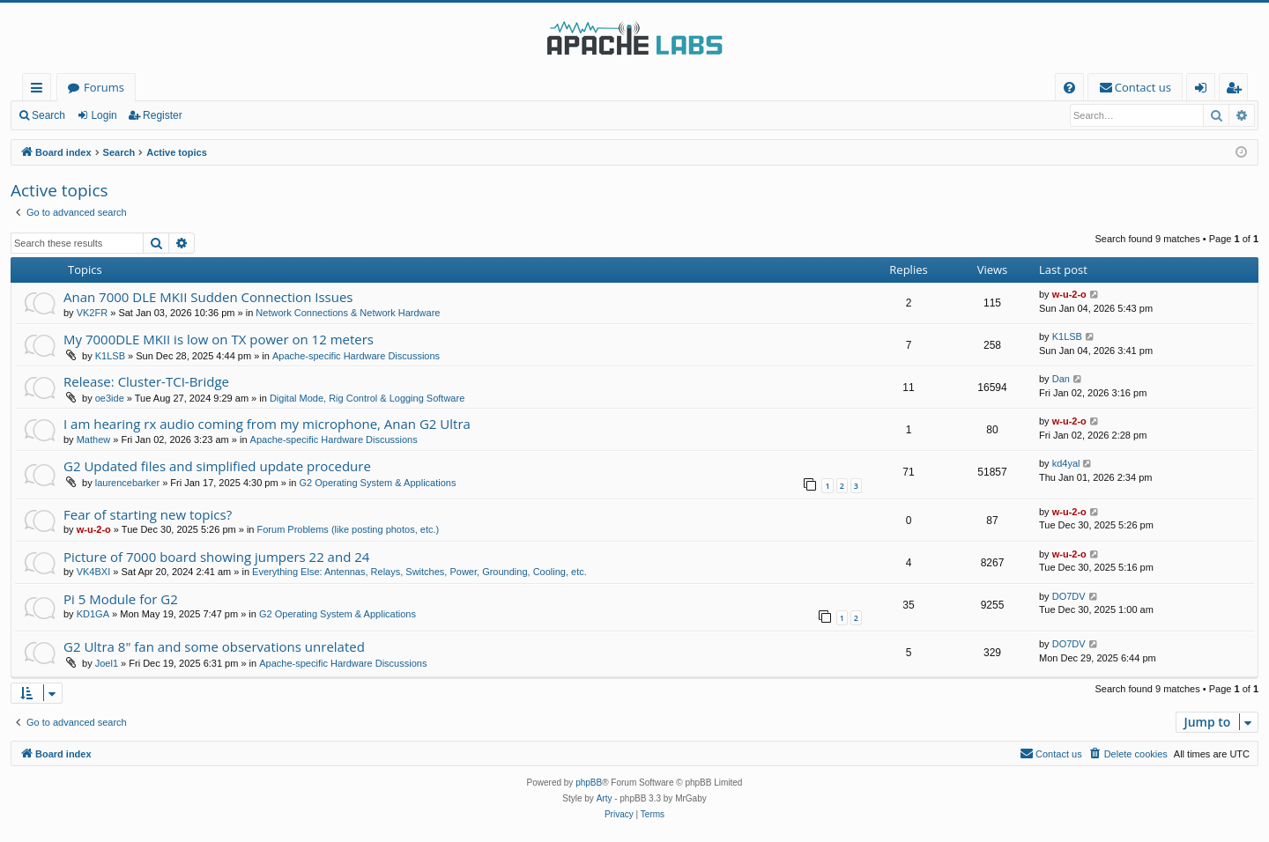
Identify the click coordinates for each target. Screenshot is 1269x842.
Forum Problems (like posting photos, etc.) (348, 529)
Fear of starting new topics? (147, 514)
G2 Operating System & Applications (378, 482)
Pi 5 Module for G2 (120, 599)
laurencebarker (127, 482)
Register (162, 115)
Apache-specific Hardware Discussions (356, 356)
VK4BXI (94, 571)
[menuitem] (1069, 87)
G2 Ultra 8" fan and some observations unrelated (214, 646)
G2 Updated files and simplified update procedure (217, 466)
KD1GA (93, 614)
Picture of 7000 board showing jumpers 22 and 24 (216, 556)
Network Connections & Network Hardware (348, 312)
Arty (604, 798)
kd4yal (1066, 463)
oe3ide (109, 398)
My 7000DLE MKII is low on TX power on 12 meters (218, 339)
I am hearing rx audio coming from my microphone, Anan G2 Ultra (267, 423)
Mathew (94, 439)
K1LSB (110, 356)
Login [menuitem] (1204, 90)
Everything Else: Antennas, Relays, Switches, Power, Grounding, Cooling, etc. (419, 571)
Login (103, 115)
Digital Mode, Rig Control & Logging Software (367, 398)
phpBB (588, 782)
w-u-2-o (1069, 294)
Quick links (40, 90)
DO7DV (1069, 596)
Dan (1061, 378)
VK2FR (92, 312)
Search (48, 115)
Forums (104, 87)
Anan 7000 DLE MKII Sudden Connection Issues (208, 297)
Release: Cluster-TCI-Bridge (146, 381)
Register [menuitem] (1237, 90)
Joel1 (106, 663)
